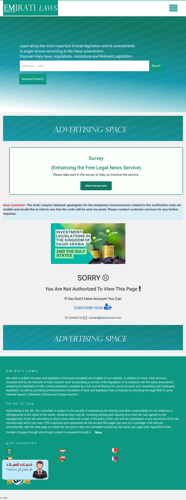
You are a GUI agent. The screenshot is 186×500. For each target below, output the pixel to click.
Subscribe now (93, 306)
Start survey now (96, 185)
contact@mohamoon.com (105, 317)
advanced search (33, 79)
